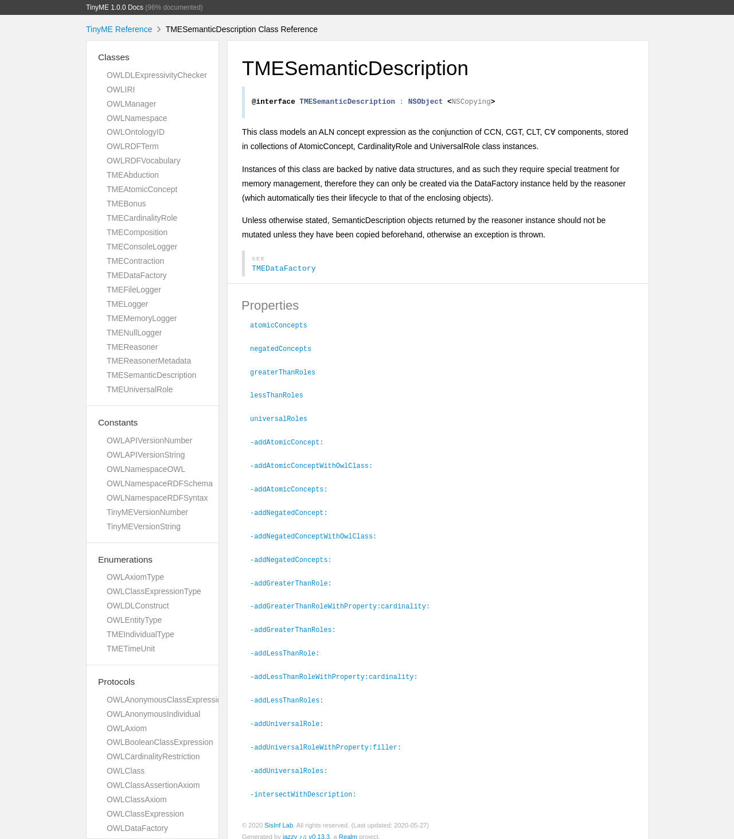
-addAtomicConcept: (291, 441)
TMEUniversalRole (140, 389)
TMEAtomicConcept (142, 189)
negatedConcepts (285, 349)
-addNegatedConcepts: (296, 555)
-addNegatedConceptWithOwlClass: (318, 532)
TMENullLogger (134, 332)
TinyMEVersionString (144, 526)
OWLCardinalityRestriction (153, 756)
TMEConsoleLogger (142, 246)
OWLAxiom (127, 728)
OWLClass (126, 770)
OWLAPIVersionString (146, 454)
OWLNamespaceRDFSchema (160, 483)
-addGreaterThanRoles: (298, 624)
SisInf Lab (278, 815)
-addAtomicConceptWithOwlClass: (316, 464)
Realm (348, 827)
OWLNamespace (137, 118)
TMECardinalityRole (142, 218)
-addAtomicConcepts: (294, 486)
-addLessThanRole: (289, 646)
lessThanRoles (281, 395)
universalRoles (283, 418)
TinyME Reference (119, 29)
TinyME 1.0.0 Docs (114, 7)
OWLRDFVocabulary (144, 160)
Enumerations (125, 559)
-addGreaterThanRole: (296, 578)
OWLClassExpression (145, 813)
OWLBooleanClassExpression (160, 742)
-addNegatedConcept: (294, 509)
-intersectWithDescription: (308, 784)
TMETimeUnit (131, 648)
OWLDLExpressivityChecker (157, 75)
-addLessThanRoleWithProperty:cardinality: (339, 669)
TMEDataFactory (137, 275)
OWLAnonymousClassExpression (166, 699)
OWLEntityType (134, 620)
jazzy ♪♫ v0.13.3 (306, 827)
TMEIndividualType (140, 634)
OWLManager (131, 103)
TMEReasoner (132, 347)
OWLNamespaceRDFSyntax (157, 497)
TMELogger (127, 304)
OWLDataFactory (137, 828)
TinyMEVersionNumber (147, 512)
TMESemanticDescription (151, 375)
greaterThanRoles (287, 372)
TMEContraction (135, 261)
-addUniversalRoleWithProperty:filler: (330, 738)
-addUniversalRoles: (294, 761)
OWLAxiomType (135, 577)
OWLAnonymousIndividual (153, 714)
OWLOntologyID (136, 131)
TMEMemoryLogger (142, 318)
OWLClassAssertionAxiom (153, 785)
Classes (114, 57)
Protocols (116, 681)
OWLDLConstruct (138, 605)
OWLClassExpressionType (154, 591)
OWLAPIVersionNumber (149, 440)
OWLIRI (121, 89)
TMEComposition (137, 232)
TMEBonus (126, 203)
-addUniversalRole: (291, 715)
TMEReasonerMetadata (149, 360)
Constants (118, 422)
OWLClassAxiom (137, 799)
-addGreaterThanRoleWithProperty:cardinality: (345, 601)
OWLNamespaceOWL (146, 469)
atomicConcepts (283, 326)
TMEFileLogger (134, 289)
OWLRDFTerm (133, 146)
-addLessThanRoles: (291, 692)
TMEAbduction (133, 174)
